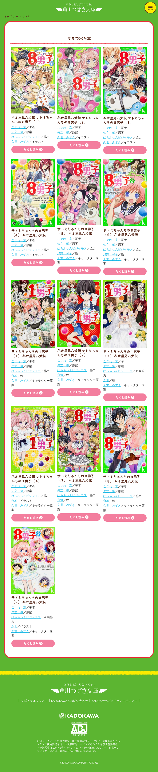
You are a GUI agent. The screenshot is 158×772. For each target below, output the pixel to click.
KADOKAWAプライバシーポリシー (114, 701)
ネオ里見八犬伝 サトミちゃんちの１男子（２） (78, 352)
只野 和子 (64, 253)
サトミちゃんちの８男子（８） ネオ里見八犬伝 (121, 479)
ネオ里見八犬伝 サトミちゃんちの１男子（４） (32, 478)
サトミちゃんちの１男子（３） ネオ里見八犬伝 (121, 353)
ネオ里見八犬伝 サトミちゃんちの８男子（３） (124, 120)
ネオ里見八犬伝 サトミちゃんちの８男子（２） (78, 120)
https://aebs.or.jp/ (86, 750)
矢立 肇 (17, 132)
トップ (8, 16)
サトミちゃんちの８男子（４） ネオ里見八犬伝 (29, 232)
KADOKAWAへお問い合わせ (69, 701)
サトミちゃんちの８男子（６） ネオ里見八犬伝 (121, 232)
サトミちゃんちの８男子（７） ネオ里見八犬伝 (75, 478)
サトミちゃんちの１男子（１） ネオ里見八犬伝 (29, 353)
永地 (14, 375)
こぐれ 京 (18, 127)
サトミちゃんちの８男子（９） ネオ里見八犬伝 (29, 599)
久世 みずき (20, 141)
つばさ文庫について (34, 701)
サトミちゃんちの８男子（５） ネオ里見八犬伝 (75, 231)
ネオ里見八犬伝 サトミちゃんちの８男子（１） (32, 119)
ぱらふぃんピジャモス (26, 137)
